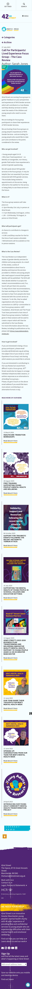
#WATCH (10, 29)
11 (14, 829)
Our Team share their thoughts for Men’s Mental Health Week (13, 702)
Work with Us (7, 880)
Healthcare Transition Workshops (14, 436)
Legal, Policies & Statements (14, 885)
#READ (16, 29)
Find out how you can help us (14, 938)
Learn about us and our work (14, 941)
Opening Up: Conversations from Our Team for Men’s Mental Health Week (15, 754)
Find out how (7, 979)
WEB (2, 898)
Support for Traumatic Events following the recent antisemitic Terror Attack (14, 538)
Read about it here (10, 441)
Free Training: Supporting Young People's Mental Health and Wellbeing (14, 486)
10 (11, 829)
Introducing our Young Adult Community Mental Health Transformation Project (15, 807)
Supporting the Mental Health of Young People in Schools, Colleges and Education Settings (16, 591)
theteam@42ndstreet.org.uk (13, 876)
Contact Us (6, 882)
